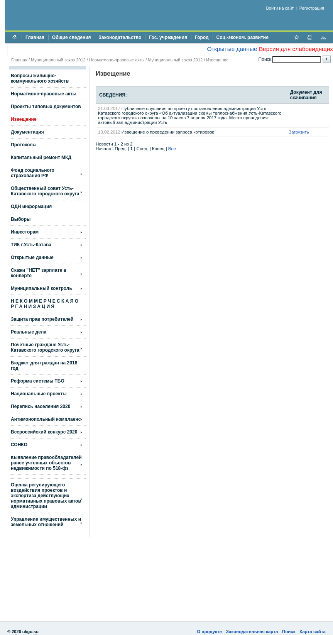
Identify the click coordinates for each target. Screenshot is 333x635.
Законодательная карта (252, 631)
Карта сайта (312, 631)
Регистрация (311, 8)
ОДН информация (31, 206)
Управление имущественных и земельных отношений (46, 521)
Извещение (217, 60)
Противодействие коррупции (119, 49)
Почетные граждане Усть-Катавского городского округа (45, 347)
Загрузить (299, 132)
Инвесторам (25, 232)
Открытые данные (232, 49)
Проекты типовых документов (46, 106)
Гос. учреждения (168, 37)
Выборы (20, 219)
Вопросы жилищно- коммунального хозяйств (40, 78)
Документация (27, 132)
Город (202, 37)
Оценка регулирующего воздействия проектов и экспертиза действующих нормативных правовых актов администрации (46, 495)
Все (172, 148)
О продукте (209, 631)
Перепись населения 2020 (40, 406)
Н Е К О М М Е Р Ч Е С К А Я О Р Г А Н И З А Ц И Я (44, 303)
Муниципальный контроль (41, 288)
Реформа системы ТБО (37, 381)
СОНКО (19, 444)
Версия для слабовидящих (296, 49)
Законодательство (120, 37)
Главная (34, 37)
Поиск (289, 631)
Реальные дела (28, 332)
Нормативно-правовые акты (116, 60)
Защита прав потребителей (42, 319)
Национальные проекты (39, 393)
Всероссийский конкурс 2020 (44, 432)
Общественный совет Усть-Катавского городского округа (45, 191)
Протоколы (24, 144)
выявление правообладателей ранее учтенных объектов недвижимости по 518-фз (46, 463)
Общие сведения (71, 37)
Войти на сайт (280, 8)
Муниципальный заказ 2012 (58, 60)
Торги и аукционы (57, 49)
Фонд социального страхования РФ (32, 173)
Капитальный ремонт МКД (41, 157)
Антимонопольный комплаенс (46, 419)
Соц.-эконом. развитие (242, 37)
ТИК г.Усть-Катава (31, 244)
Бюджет (20, 49)
